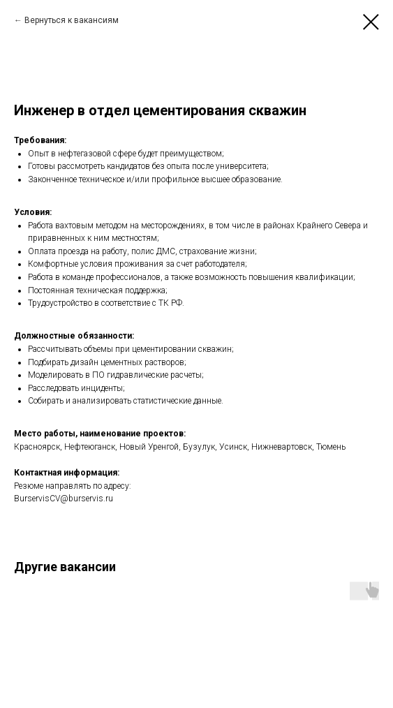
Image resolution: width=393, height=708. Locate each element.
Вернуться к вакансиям (71, 20)
